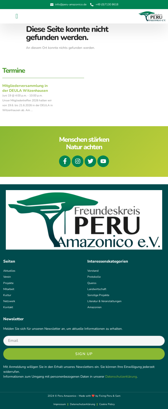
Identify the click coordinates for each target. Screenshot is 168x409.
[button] (17, 16)
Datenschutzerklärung (121, 376)
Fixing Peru (105, 396)
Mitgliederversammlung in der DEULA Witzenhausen (25, 88)
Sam (117, 396)
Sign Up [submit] (84, 353)
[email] (84, 341)
